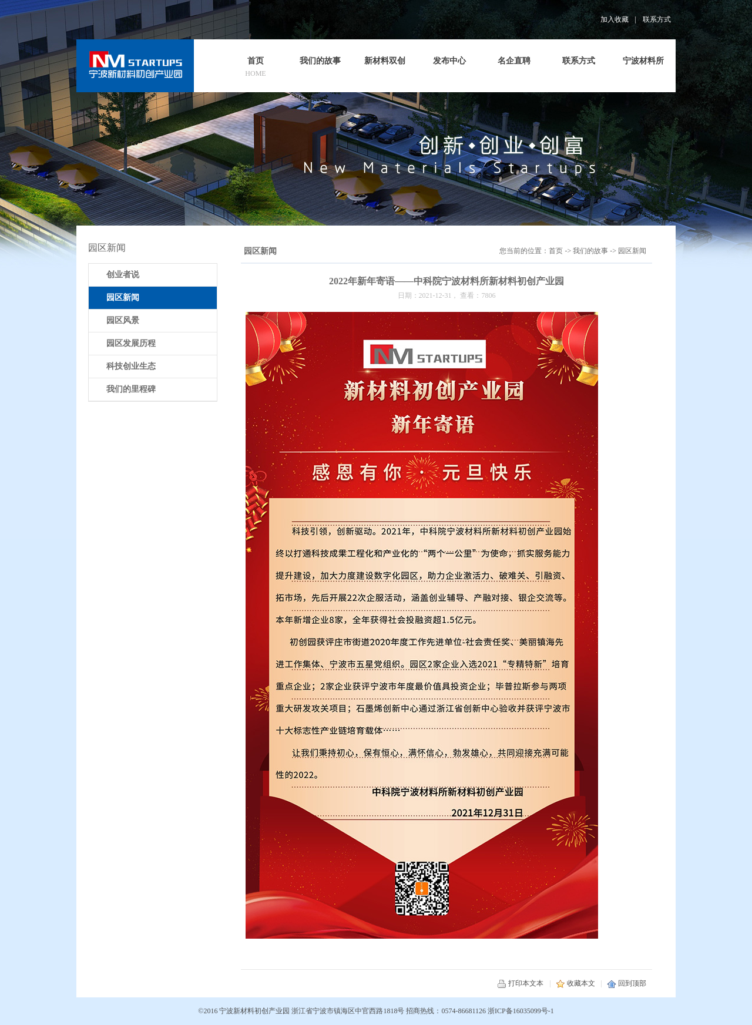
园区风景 (122, 320)
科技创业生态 (131, 366)
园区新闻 (632, 251)
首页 (556, 251)
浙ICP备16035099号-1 (521, 1011)
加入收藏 (614, 19)
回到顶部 (626, 983)
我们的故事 (590, 251)
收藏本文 (575, 983)
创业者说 (122, 274)
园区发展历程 (131, 343)
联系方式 (657, 19)
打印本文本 (520, 983)
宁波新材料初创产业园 (254, 1011)
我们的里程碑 (131, 389)
